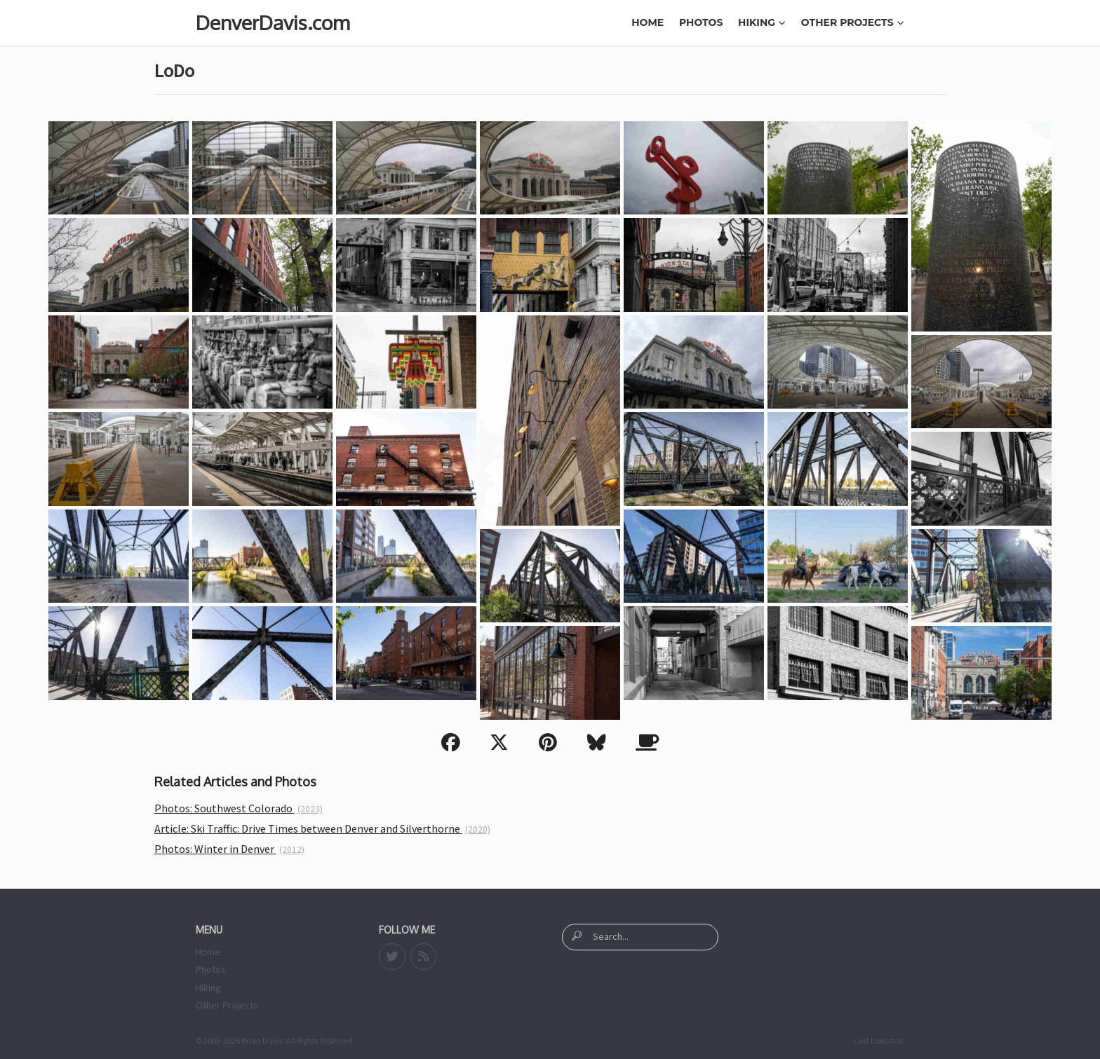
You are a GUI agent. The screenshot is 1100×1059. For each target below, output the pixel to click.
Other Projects (852, 22)
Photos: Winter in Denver (229, 849)
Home (647, 22)
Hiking (762, 22)
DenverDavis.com (272, 22)
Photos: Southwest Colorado (238, 808)
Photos (701, 22)
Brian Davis (262, 1040)
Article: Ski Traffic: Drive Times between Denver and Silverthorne (322, 828)
